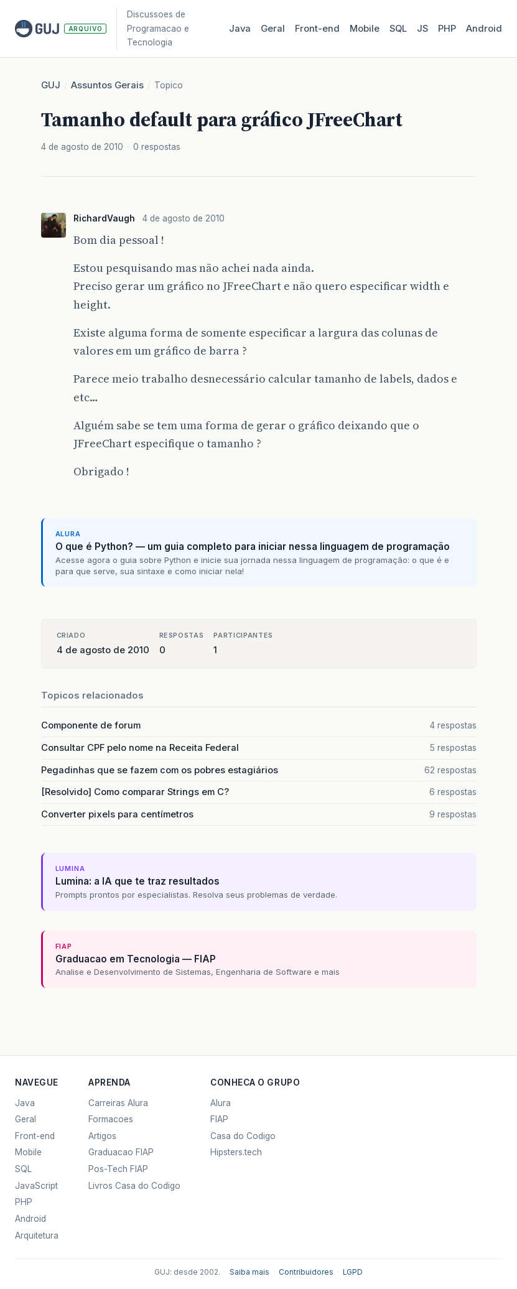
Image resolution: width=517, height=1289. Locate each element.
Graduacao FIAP (121, 1152)
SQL (398, 28)
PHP (447, 28)
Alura (220, 1103)
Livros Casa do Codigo (134, 1186)
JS (422, 28)
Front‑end (317, 28)
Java (240, 28)
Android (484, 28)
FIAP (219, 1119)
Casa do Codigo (243, 1136)
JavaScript (36, 1186)
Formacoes (110, 1119)
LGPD (353, 1272)
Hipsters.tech (236, 1152)
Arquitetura (36, 1235)
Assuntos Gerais (107, 85)
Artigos (102, 1136)
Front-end (35, 1136)
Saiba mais (249, 1272)
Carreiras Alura (118, 1103)
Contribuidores (306, 1272)
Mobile (365, 28)
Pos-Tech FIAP (118, 1169)
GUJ (50, 85)
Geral (273, 28)
